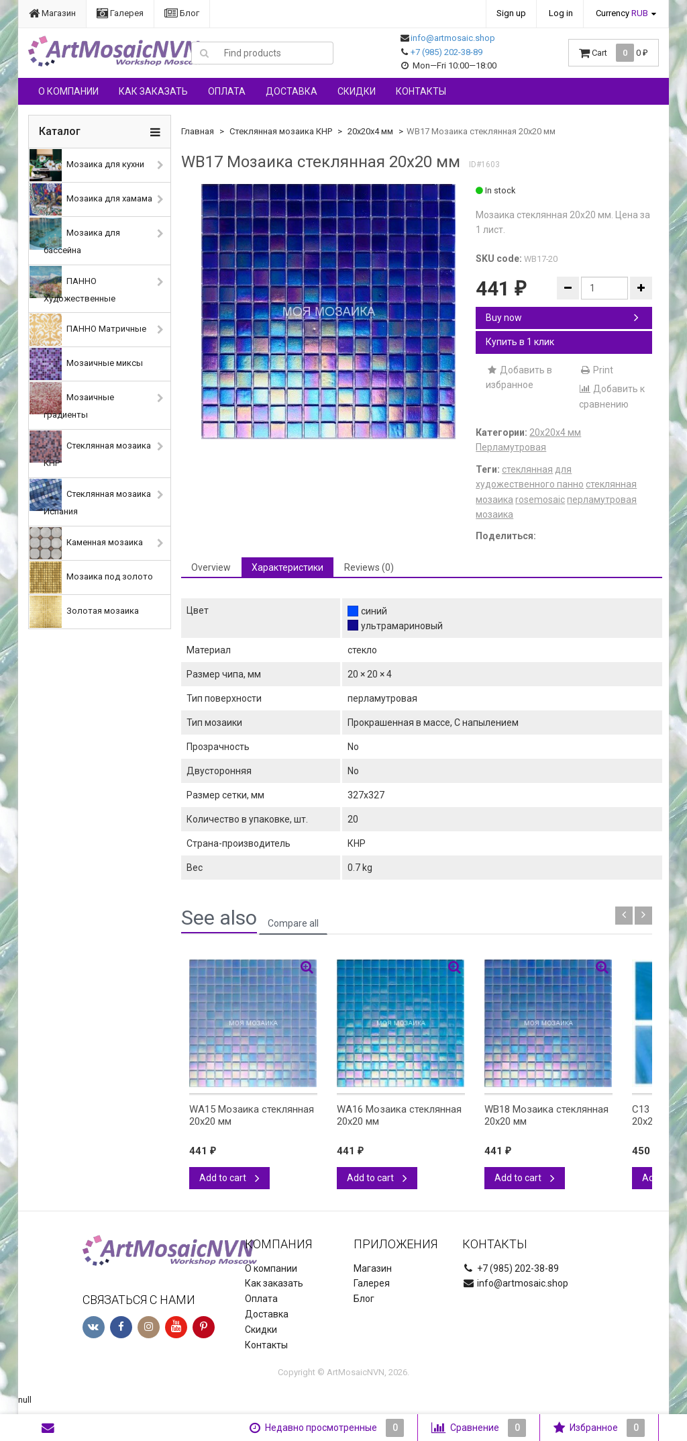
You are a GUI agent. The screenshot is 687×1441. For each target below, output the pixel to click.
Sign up (511, 13)
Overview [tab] (211, 567)
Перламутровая (511, 447)
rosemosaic (540, 499)
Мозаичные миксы (86, 364)
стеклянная (527, 469)
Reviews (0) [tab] (369, 567)
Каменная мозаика (86, 543)
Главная (197, 131)
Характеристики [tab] (287, 567)
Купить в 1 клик (520, 341)
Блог (181, 13)
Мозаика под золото (91, 577)
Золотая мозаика (84, 612)
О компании (68, 91)
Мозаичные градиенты (72, 401)
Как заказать (153, 91)
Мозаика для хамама (91, 199)
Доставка (291, 91)
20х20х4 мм (370, 131)
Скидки (356, 91)
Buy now (562, 317)
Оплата (227, 91)
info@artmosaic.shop (453, 38)
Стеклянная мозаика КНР (90, 449)
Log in (561, 13)
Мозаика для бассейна (75, 236)
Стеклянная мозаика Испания (90, 497)
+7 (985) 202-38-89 (446, 52)
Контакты (421, 91)
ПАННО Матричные (88, 330)
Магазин (52, 13)
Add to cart (229, 1177)
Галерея (120, 13)
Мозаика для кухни (87, 165)
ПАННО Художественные (72, 285)
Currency (622, 13)
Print (596, 370)
